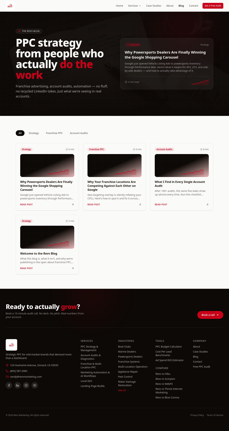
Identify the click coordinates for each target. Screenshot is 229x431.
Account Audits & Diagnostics (91, 356)
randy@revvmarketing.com (26, 376)
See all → (123, 390)
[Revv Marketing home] (10, 5)
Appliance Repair (128, 371)
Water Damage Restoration (127, 383)
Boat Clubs (124, 346)
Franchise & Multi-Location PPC (91, 365)
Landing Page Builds (93, 386)
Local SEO (86, 381)
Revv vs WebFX (164, 383)
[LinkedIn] (17, 385)
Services (134, 5)
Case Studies (153, 5)
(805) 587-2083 (18, 371)
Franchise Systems (129, 361)
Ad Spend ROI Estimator (169, 360)
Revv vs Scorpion (165, 378)
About (170, 5)
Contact (193, 5)
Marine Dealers (127, 351)
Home (119, 5)
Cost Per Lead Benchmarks (163, 353)
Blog (181, 5)
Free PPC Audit (201, 366)
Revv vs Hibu (162, 373)
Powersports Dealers (130, 356)
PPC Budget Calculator (168, 346)
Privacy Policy (197, 415)
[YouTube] (34, 385)
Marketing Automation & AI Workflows (95, 374)
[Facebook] (9, 385)
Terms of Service (215, 415)
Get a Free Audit (213, 5)
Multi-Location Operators (133, 366)
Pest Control (125, 376)
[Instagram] (26, 385)
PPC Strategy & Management (89, 348)
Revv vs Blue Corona (167, 397)
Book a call (210, 315)
